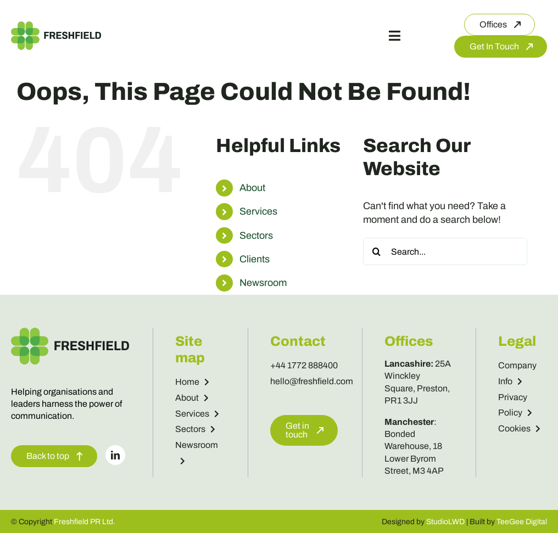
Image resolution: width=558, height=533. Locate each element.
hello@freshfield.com (311, 381)
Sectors (256, 235)
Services (258, 211)
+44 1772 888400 (304, 365)
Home (192, 381)
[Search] (376, 251)
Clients (254, 259)
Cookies (519, 428)
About (252, 187)
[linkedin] (115, 455)
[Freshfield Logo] (56, 26)
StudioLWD (445, 522)
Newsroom (263, 282)
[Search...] (445, 251)
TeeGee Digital (521, 522)
